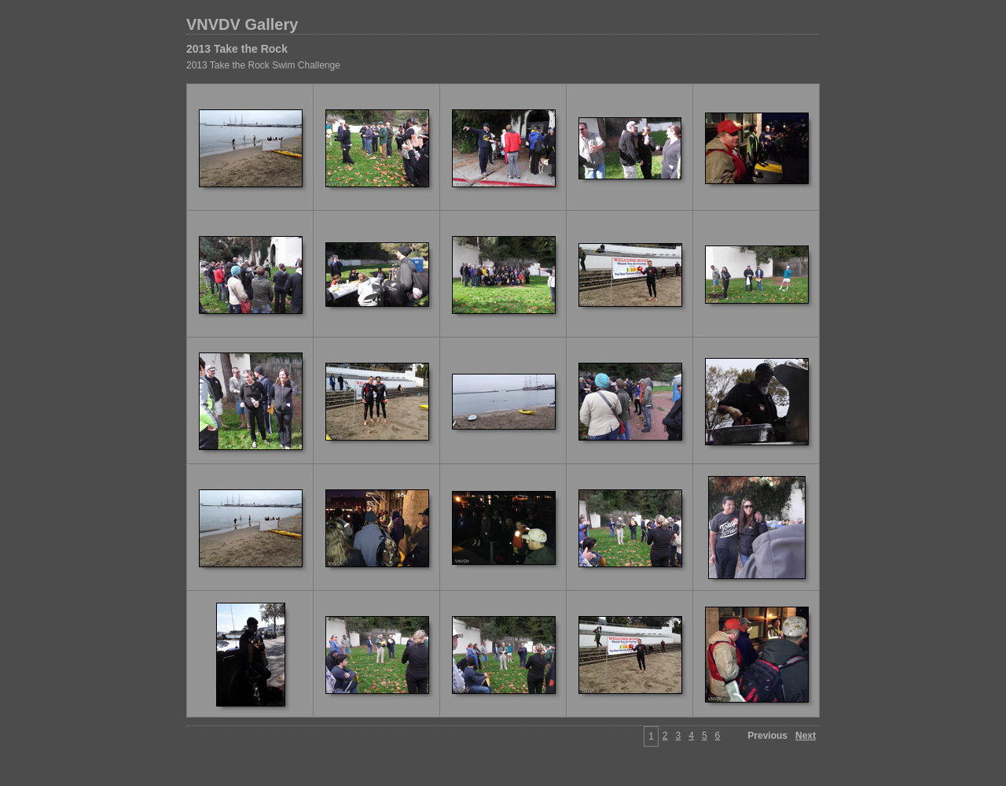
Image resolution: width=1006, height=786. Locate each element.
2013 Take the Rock (237, 48)
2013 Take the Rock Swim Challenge (263, 65)
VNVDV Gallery (242, 24)
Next (805, 735)
